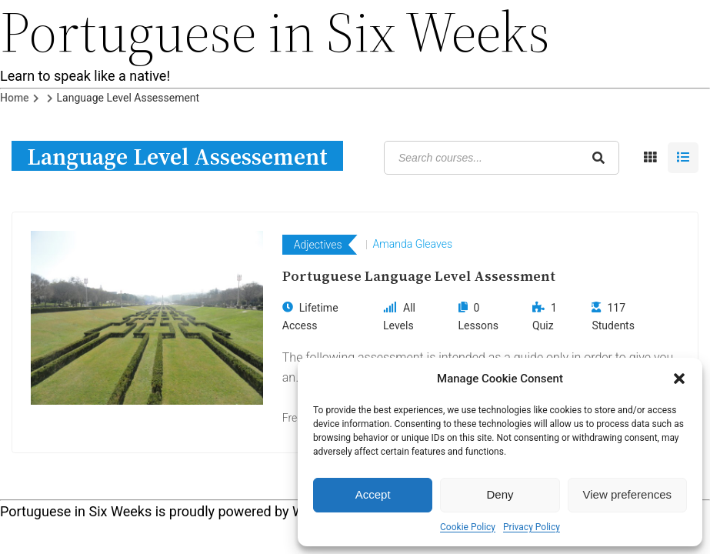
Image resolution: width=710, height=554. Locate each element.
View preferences (627, 494)
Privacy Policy (531, 527)
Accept (373, 494)
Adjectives (318, 245)
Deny (499, 494)
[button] (679, 378)
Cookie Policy (467, 527)
